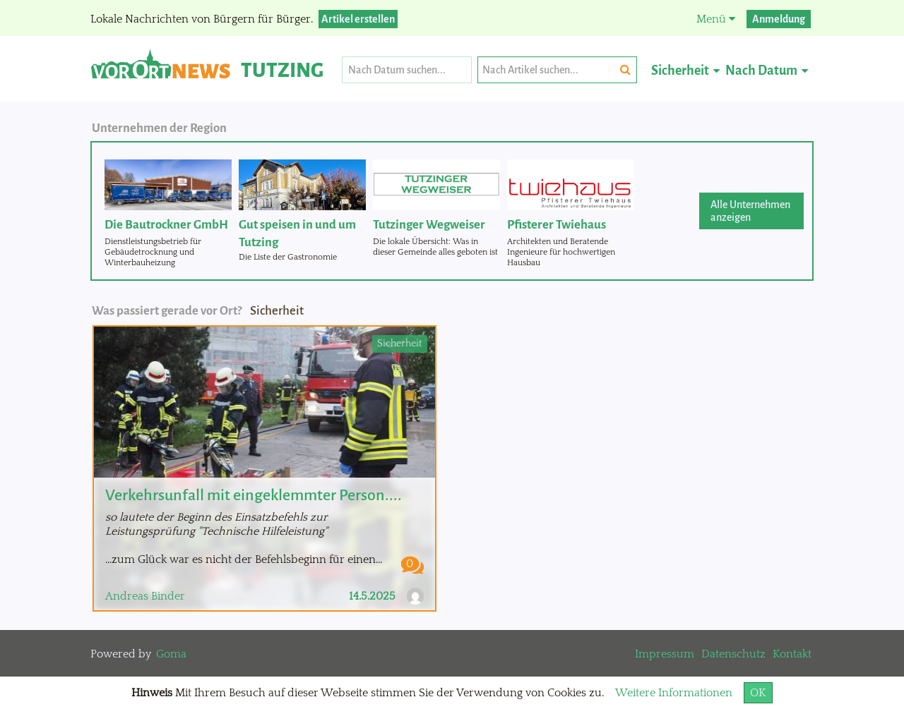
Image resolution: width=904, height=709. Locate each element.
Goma (171, 654)
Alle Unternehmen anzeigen (750, 211)
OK (758, 692)
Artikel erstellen (358, 19)
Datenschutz (733, 654)
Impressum (664, 654)
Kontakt (792, 654)
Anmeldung (778, 19)
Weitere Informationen (673, 692)
